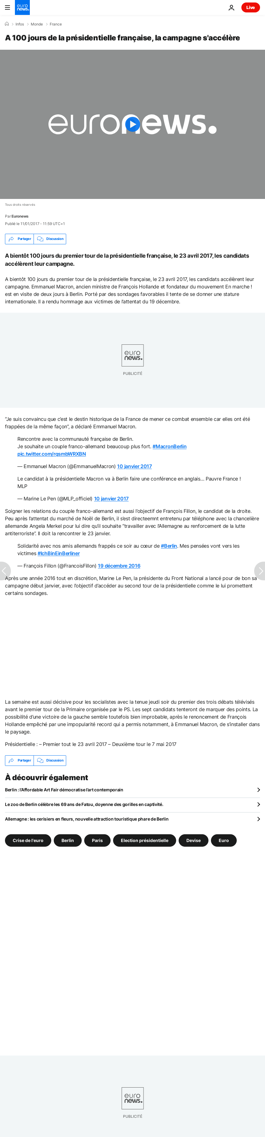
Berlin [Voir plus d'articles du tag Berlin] (68, 840)
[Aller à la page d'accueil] (22, 7)
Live (250, 7)
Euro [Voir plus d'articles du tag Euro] (224, 840)
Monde (37, 24)
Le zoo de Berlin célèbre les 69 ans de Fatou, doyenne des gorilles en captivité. (84, 804)
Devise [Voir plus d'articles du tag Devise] (193, 840)
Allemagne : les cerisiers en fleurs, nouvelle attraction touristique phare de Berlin (86, 819)
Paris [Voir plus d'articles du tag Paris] (97, 840)
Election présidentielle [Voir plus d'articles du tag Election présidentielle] (144, 840)
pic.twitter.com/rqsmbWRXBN (51, 454)
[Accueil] (7, 24)
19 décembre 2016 (119, 566)
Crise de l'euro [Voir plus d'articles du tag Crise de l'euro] (28, 840)
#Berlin (169, 546)
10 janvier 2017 (134, 466)
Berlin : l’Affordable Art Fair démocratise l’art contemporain (64, 789)
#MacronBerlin (169, 446)
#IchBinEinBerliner (59, 553)
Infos (20, 24)
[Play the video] (132, 124)
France (56, 24)
